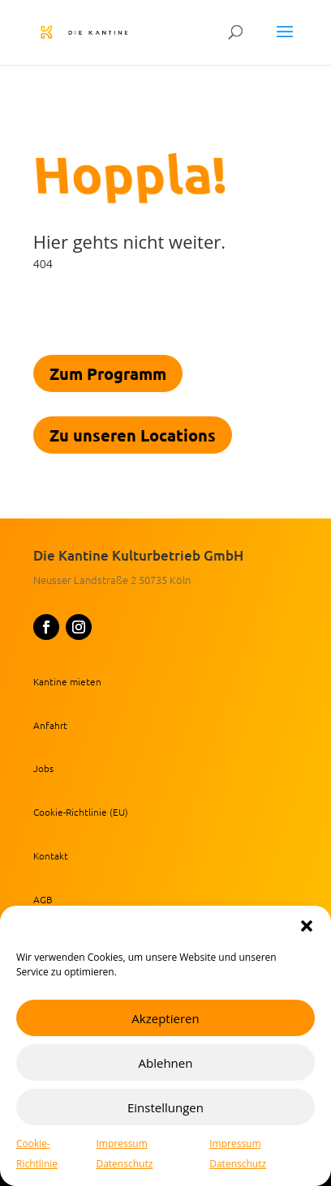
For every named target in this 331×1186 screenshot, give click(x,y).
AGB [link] (43, 899)
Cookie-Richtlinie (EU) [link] (80, 811)
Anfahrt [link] (50, 725)
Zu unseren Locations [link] (132, 435)
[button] (307, 926)
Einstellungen (165, 1107)
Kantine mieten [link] (67, 681)
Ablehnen (166, 1063)
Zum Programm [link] (107, 373)
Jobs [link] (43, 768)
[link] (102, 31)
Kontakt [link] (50, 855)
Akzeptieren (165, 1018)
